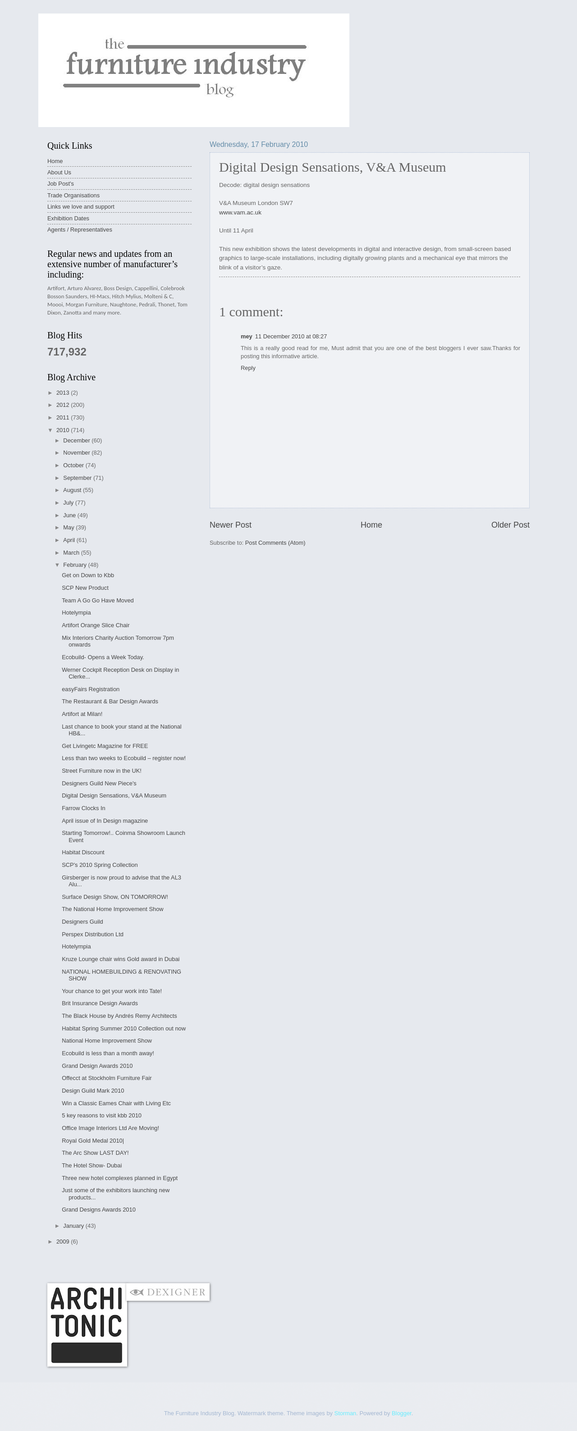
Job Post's (60, 183)
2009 (63, 1241)
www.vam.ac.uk (240, 212)
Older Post (510, 524)
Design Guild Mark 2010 (93, 1090)
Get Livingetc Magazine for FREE (105, 746)
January (74, 1225)
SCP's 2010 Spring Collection (100, 864)
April (69, 540)
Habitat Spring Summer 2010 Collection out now (124, 1028)
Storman (345, 1413)
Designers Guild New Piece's (99, 783)
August (73, 490)
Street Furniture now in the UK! (102, 770)
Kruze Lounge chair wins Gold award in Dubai (120, 959)
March (72, 552)
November (77, 452)
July (69, 502)
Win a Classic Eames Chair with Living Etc (116, 1103)
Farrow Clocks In (83, 808)
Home (371, 524)
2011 (63, 417)
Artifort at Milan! (82, 714)
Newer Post (231, 524)
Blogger (402, 1413)
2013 (63, 392)
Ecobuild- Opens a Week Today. (103, 657)
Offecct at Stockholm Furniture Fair (106, 1078)
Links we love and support (80, 206)
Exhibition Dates (68, 218)
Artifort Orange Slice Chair (95, 625)
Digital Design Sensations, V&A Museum (114, 795)
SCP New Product (85, 587)
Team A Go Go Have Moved (98, 600)
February (75, 564)
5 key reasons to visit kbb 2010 (102, 1115)
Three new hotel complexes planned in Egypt (120, 1178)
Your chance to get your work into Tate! (112, 991)
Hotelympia (76, 612)
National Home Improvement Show (107, 1040)
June (70, 515)
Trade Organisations (73, 195)
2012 (63, 404)
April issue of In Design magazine (105, 820)
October (74, 465)
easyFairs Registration (90, 689)
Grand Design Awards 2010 (97, 1065)
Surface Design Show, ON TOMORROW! (115, 896)
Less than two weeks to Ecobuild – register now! (124, 758)
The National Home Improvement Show (112, 909)
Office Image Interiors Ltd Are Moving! (110, 1128)
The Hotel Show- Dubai (92, 1165)
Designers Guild (82, 921)
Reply (248, 368)
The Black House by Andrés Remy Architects (119, 1015)
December (77, 440)
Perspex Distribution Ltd (93, 934)
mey (246, 336)
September (78, 477)
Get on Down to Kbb (88, 575)
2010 (63, 430)
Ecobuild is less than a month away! (108, 1053)
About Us (59, 172)
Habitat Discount (83, 852)
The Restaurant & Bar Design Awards (110, 701)
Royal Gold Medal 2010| (93, 1140)
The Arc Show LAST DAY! (95, 1152)
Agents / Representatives (79, 229)
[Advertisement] (211, 1264)
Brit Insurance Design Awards (100, 1003)
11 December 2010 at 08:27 (291, 336)
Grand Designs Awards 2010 (99, 1209)
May (69, 527)
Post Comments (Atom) (275, 542)
